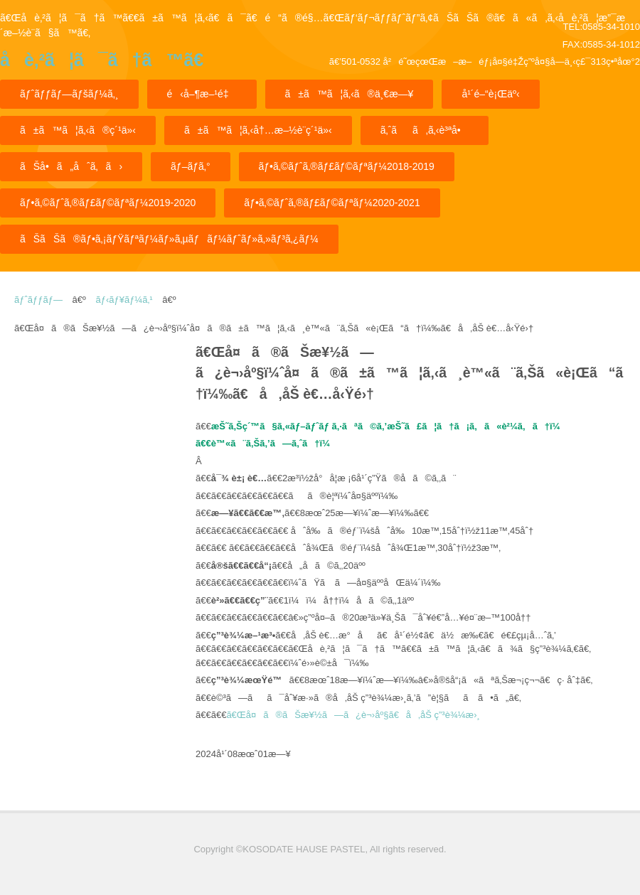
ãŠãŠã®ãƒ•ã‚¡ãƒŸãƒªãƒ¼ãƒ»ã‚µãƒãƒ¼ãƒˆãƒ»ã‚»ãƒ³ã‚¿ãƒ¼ (169, 239)
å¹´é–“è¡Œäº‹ (490, 94)
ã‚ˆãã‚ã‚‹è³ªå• (424, 130)
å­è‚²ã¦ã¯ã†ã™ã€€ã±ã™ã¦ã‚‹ (101, 64)
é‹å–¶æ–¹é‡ (202, 94)
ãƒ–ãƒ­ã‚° (190, 166)
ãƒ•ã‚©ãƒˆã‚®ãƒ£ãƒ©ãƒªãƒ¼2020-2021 (332, 202)
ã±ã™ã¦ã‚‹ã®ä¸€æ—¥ (349, 94)
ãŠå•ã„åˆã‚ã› (71, 166)
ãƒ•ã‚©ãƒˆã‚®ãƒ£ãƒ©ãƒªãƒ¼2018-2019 (346, 166)
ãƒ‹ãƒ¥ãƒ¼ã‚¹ (123, 299)
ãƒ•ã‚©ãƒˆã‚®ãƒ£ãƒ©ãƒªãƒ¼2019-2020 (108, 202)
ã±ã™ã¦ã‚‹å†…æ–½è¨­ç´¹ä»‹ (258, 130)
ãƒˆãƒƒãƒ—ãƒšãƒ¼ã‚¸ (69, 94)
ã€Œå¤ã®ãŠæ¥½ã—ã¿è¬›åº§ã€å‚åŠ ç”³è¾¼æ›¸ (352, 714)
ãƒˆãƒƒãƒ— (38, 299)
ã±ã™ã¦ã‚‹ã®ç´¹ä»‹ (78, 130)
